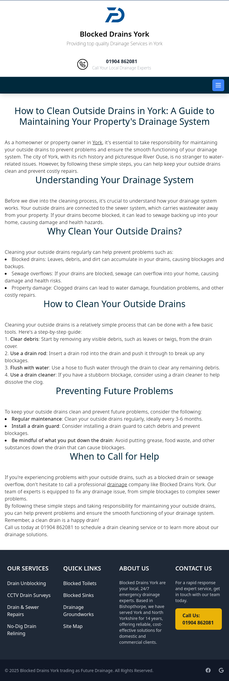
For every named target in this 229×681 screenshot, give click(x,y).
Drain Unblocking (26, 583)
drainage (117, 484)
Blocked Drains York (114, 34)
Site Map (73, 626)
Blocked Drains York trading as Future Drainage (66, 670)
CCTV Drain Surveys (29, 595)
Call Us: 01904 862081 (198, 619)
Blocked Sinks (78, 595)
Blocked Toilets (80, 583)
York (97, 142)
